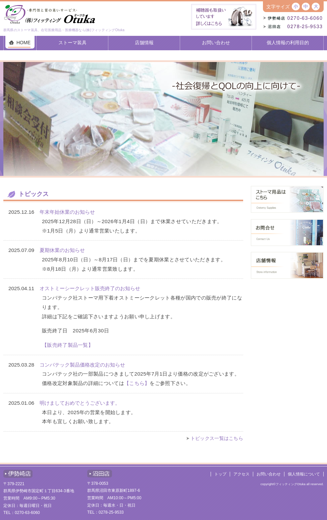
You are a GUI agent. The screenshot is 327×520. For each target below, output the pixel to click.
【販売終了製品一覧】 (67, 345)
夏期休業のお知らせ (62, 250)
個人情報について (304, 474)
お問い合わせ (269, 474)
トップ (220, 474)
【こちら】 (137, 383)
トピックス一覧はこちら (216, 438)
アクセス (241, 474)
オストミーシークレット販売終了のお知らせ (90, 288)
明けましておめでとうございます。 (80, 403)
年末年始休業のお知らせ (67, 212)
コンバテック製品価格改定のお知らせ (82, 365)
